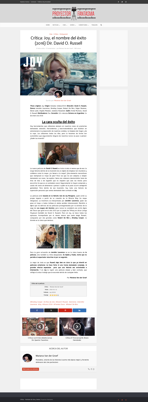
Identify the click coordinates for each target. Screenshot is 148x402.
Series (72, 25)
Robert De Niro (72, 304)
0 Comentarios (50, 48)
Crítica (56, 34)
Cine (64, 25)
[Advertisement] (113, 58)
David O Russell (62, 302)
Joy (40, 304)
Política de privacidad (44, 2)
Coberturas (83, 25)
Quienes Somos (24, 2)
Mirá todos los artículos (30, 369)
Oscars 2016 (48, 304)
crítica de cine (50, 302)
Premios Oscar (60, 304)
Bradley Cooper (37, 302)
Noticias (56, 25)
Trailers (94, 25)
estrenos (73, 302)
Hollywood (64, 34)
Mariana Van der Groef (66, 48)
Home (48, 25)
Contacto (33, 2)
